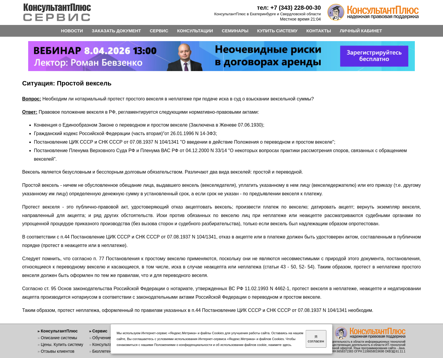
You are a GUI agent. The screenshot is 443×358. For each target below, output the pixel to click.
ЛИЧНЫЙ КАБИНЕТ (361, 30)
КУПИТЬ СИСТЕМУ (277, 30)
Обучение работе (109, 337)
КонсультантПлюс (59, 331)
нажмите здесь (279, 345)
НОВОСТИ (72, 30)
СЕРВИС (159, 30)
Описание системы (59, 337)
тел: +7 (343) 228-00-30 (289, 7)
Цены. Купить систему (62, 344)
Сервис (99, 331)
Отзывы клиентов (57, 351)
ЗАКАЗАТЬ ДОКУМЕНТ (116, 30)
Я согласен (316, 339)
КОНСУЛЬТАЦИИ (195, 30)
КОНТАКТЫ (318, 30)
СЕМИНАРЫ (235, 30)
